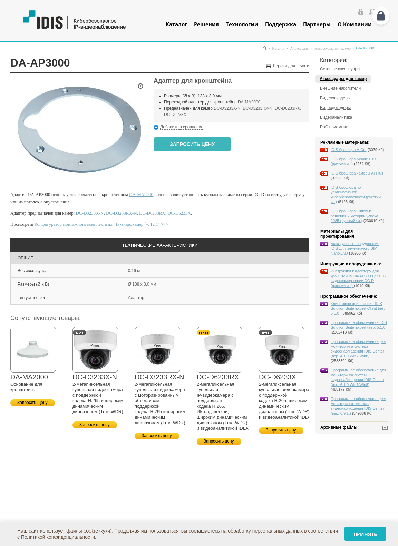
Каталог (176, 24)
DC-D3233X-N (227, 108)
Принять (365, 534)
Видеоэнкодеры (335, 98)
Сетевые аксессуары (340, 69)
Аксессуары (299, 48)
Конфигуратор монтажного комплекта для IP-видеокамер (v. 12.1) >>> (101, 224)
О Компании (355, 24)
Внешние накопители (340, 88)
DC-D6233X (175, 114)
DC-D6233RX (287, 108)
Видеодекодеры (335, 107)
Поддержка (280, 24)
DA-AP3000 (365, 48)
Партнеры (317, 24)
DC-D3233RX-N (257, 108)
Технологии (242, 24)
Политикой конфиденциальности (58, 537)
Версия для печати (291, 65)
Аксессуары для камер (332, 48)
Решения (206, 24)
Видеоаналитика (336, 117)
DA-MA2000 (249, 102)
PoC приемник (334, 127)
